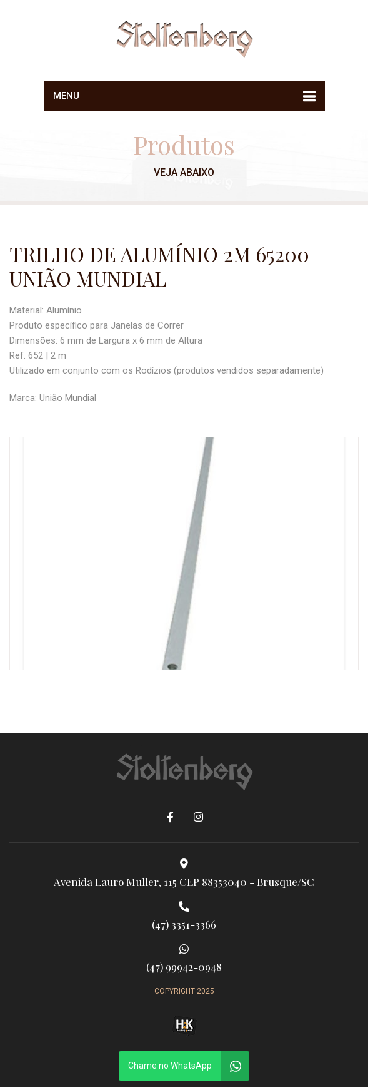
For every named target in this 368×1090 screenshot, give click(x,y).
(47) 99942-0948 (184, 959)
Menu (66, 95)
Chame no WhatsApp (170, 1066)
